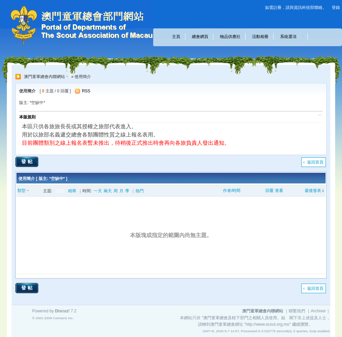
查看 (279, 190)
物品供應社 (230, 36)
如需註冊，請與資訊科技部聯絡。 (296, 7)
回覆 (269, 190)
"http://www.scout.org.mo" (267, 324)
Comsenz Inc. (63, 318)
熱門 (139, 191)
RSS (86, 91)
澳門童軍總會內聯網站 (44, 76)
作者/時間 (231, 190)
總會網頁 (200, 36)
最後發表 (313, 190)
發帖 (27, 161)
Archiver (318, 311)
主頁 (176, 36)
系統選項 (290, 36)
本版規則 (27, 117)
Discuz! (62, 311)
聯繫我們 (297, 311)
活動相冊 (260, 36)
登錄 (336, 7)
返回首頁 (315, 162)
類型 (21, 190)
